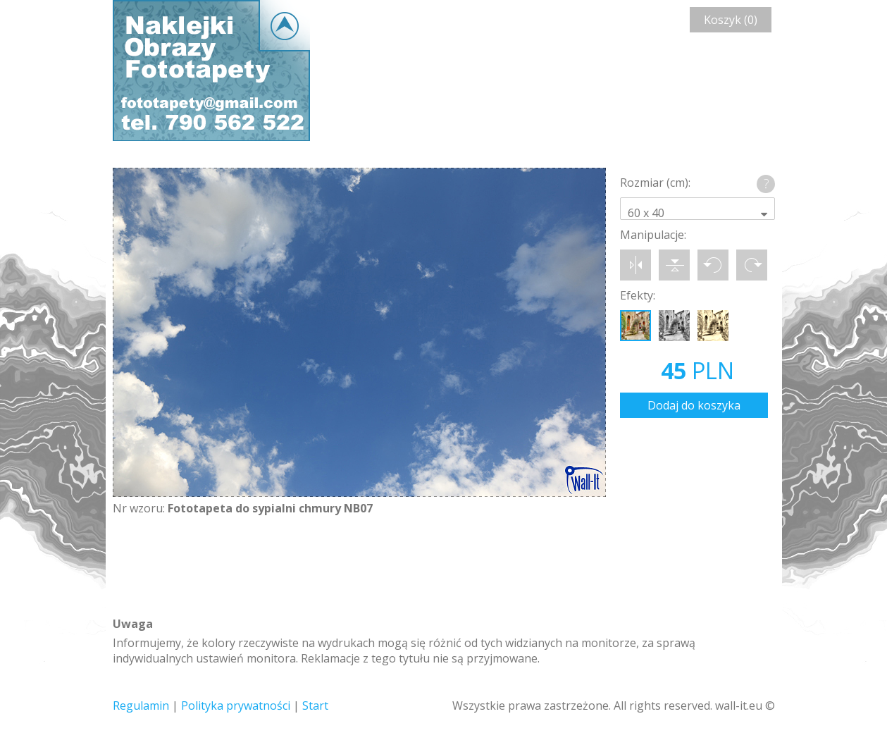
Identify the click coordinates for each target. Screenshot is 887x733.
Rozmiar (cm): (655, 182)
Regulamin (141, 705)
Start (315, 705)
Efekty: (637, 295)
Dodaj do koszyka (693, 405)
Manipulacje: (653, 234)
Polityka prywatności (235, 705)
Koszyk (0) (730, 19)
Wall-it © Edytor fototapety (211, 70)
